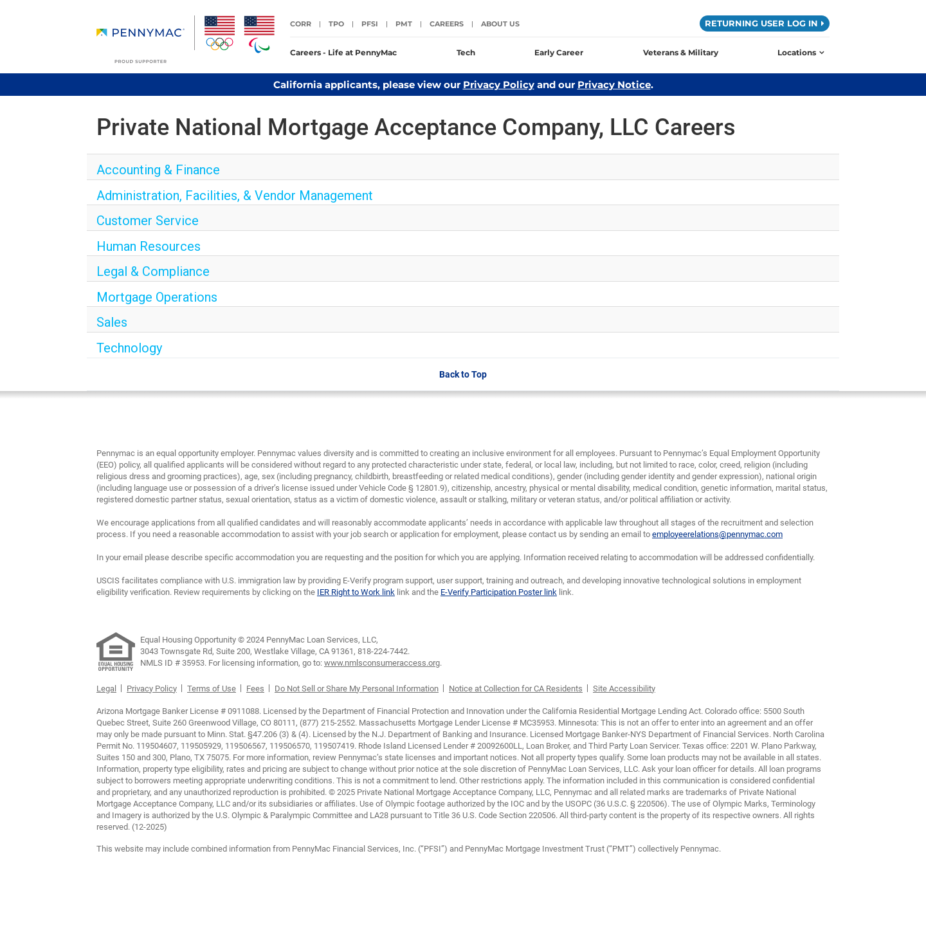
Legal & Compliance (153, 271)
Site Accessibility (624, 688)
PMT (403, 23)
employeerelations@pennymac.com (717, 534)
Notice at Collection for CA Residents (516, 688)
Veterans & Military (680, 52)
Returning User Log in (764, 23)
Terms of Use (211, 688)
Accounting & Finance (158, 170)
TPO (336, 23)
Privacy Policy (498, 84)
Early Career (558, 52)
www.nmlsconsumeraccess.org (382, 663)
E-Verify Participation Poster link (498, 592)
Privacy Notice (614, 84)
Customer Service (147, 220)
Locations (800, 52)
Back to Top (463, 374)
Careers (447, 23)
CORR (300, 23)
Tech (466, 52)
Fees (255, 688)
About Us (500, 23)
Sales (111, 322)
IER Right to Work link (356, 592)
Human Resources (148, 246)
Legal (106, 688)
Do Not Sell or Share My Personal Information (357, 688)
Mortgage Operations (156, 297)
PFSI (369, 23)
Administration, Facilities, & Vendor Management (234, 195)
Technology (129, 348)
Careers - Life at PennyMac (343, 52)
